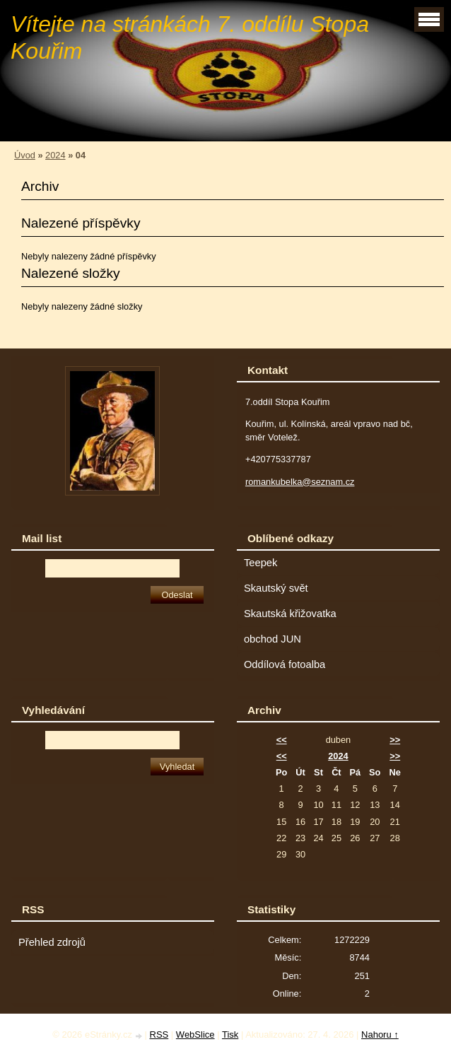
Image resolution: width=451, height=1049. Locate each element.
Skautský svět (276, 588)
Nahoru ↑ (380, 1034)
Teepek (260, 562)
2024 (55, 155)
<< (281, 739)
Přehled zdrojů (52, 942)
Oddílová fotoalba (284, 664)
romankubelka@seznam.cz (300, 481)
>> (395, 739)
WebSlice (195, 1034)
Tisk (230, 1034)
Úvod (24, 155)
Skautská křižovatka (290, 613)
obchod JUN (272, 639)
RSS (159, 1034)
